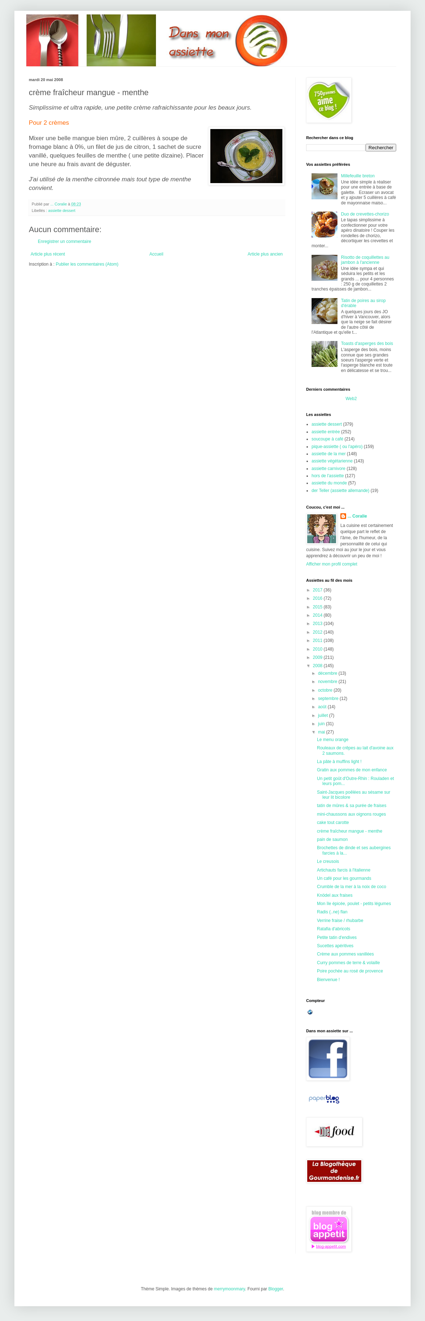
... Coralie (357, 516)
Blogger (275, 1288)
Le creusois (328, 861)
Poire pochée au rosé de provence (350, 971)
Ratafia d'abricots (333, 928)
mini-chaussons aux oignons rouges (351, 814)
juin (322, 723)
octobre (326, 690)
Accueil (156, 254)
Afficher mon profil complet (331, 564)
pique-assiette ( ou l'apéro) (337, 446)
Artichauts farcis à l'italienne (343, 870)
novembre (328, 681)
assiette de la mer (329, 453)
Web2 (351, 398)
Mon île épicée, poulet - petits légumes (354, 903)
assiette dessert (62, 210)
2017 (318, 590)
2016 (318, 598)
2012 (318, 632)
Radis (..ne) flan (332, 911)
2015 (318, 606)
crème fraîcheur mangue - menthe (349, 831)
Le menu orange (332, 739)
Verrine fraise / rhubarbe (340, 920)
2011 (318, 640)
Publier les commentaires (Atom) (87, 264)
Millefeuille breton (358, 175)
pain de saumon (332, 839)
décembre (328, 673)
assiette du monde (329, 483)
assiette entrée (326, 431)
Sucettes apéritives (335, 945)
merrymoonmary (229, 1288)
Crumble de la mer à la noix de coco (351, 886)
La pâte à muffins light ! (339, 761)
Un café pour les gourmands (344, 878)
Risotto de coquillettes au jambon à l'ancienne (365, 260)
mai (322, 732)
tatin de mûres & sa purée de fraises (351, 805)
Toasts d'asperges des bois (367, 343)
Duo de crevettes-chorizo (365, 214)
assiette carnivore (328, 468)
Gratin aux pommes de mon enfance (352, 769)
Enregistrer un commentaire (64, 241)
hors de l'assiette (328, 475)
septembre (329, 698)
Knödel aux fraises (335, 895)
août (323, 706)
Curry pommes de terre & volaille (348, 962)
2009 (318, 657)
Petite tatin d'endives (337, 937)
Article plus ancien (265, 254)
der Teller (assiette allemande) (341, 490)
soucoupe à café (327, 439)
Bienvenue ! (328, 979)
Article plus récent (48, 254)
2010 (318, 649)
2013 (318, 623)
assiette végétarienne (332, 461)
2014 (318, 615)
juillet (323, 715)
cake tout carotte (333, 822)
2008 (318, 665)
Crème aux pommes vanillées (345, 954)
